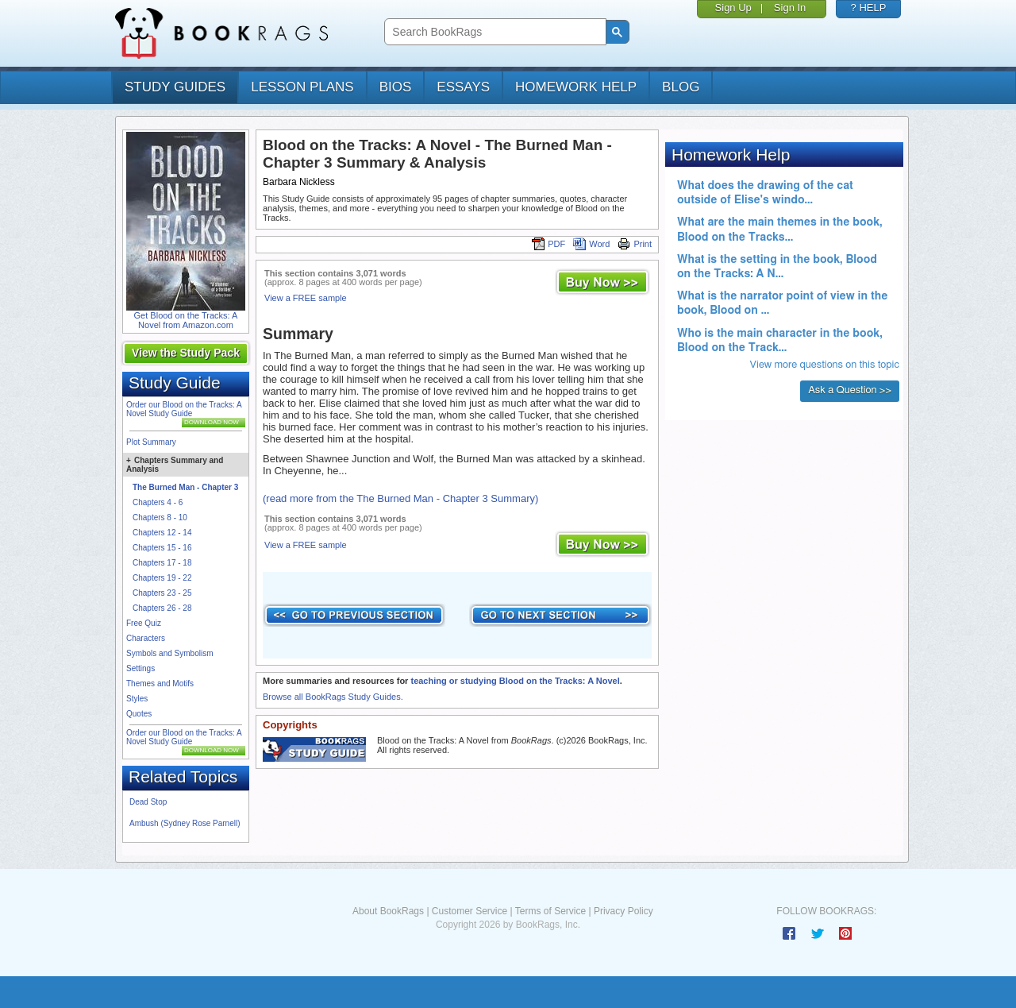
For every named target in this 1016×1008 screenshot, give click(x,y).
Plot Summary (151, 442)
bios (395, 87)
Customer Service (469, 911)
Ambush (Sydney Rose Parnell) (185, 823)
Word (591, 244)
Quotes (139, 713)
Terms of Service (550, 911)
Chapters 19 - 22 (162, 578)
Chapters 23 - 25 (162, 593)
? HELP (869, 8)
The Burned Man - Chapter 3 (185, 487)
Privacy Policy (623, 911)
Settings (140, 668)
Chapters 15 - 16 (162, 547)
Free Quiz (143, 623)
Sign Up (733, 8)
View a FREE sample (305, 298)
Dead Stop (148, 802)
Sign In (790, 8)
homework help (576, 87)
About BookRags (388, 911)
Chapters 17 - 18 (162, 562)
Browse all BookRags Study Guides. (333, 696)
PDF (548, 244)
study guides (175, 87)
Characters (145, 638)
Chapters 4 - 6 (158, 502)
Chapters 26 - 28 (162, 608)
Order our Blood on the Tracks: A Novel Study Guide (183, 409)
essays (463, 87)
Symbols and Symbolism (169, 653)
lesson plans (302, 87)
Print (635, 244)
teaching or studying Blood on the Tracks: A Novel (514, 681)
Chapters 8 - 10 (160, 517)
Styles (137, 698)
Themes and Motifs (160, 683)
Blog (680, 87)
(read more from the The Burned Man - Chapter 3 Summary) (400, 498)
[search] (493, 32)
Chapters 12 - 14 (162, 532)
